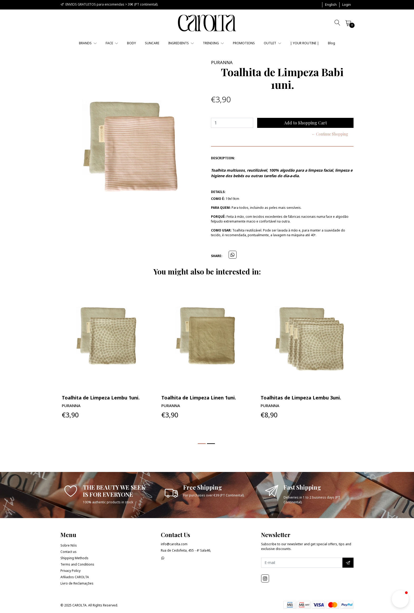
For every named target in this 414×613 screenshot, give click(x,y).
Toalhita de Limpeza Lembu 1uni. (101, 397)
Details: (218, 192)
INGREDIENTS (181, 43)
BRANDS (88, 43)
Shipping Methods (74, 558)
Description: (223, 158)
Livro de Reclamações (76, 583)
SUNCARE (152, 43)
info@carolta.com (174, 544)
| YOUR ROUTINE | (304, 43)
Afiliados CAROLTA (74, 577)
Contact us (68, 551)
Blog (331, 43)
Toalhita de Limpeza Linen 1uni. (198, 397)
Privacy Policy (70, 570)
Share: (216, 256)
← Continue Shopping (330, 134)
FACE (112, 43)
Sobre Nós (68, 545)
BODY (131, 43)
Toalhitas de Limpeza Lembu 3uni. (301, 397)
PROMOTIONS (244, 43)
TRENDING (213, 43)
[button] (330, 4)
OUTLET (272, 43)
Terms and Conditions (77, 564)
